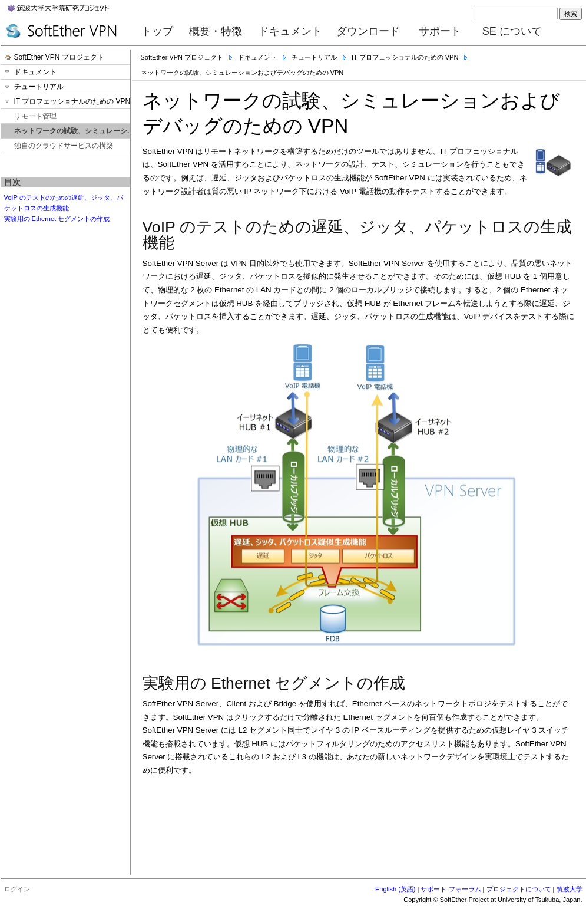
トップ (157, 31)
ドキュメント (290, 31)
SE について (512, 31)
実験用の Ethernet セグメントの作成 (57, 218)
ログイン (17, 889)
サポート (440, 31)
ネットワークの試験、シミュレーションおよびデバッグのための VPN (242, 72)
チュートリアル (314, 57)
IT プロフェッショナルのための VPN (405, 57)
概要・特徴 (215, 31)
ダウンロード (368, 31)
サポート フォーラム (451, 889)
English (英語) (395, 889)
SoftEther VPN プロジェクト (182, 57)
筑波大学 (569, 889)
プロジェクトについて (518, 889)
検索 (570, 13)
